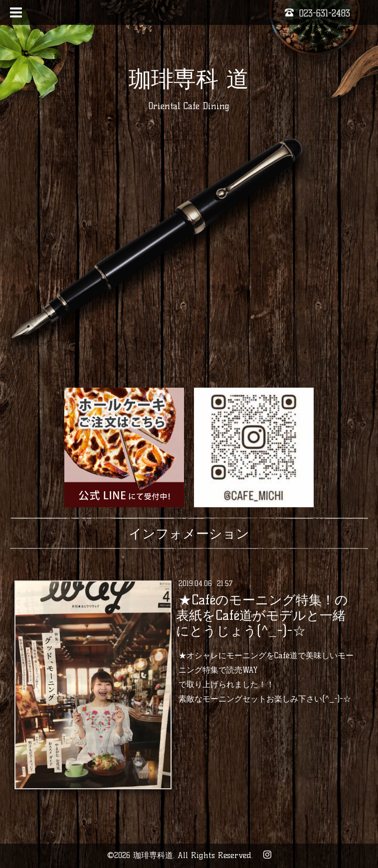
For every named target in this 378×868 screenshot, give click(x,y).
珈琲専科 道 (189, 78)
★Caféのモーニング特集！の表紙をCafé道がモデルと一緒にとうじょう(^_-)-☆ (262, 615)
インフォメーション (189, 534)
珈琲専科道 (153, 855)
